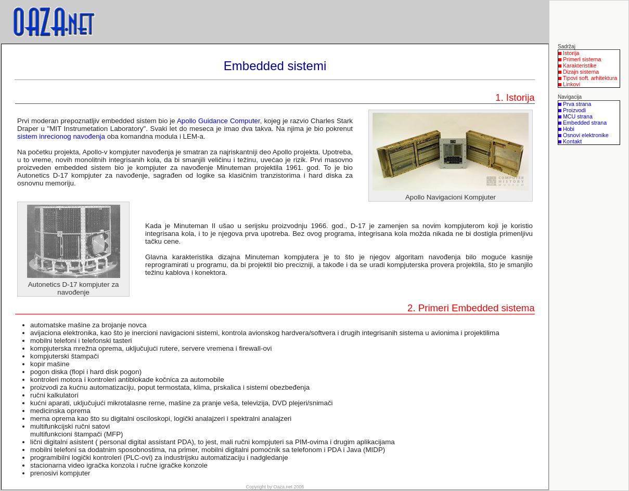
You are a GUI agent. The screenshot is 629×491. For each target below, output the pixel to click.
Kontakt (572, 141)
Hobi (568, 129)
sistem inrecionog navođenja (61, 136)
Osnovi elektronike (586, 135)
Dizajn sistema (581, 72)
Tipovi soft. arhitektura (590, 78)
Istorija (571, 53)
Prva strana (577, 104)
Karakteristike (580, 65)
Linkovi (571, 84)
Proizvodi (574, 110)
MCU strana (578, 116)
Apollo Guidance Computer (218, 121)
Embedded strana (585, 123)
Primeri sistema (582, 59)
